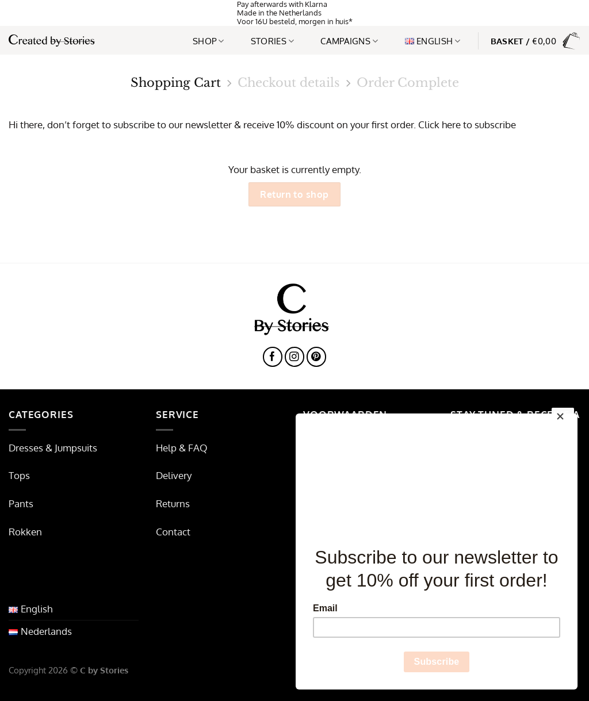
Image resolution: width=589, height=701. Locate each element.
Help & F (174, 448)
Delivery (174, 475)
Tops (19, 475)
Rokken (25, 532)
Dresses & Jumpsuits (53, 448)
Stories (272, 41)
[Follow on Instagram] (295, 357)
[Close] (563, 419)
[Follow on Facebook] (273, 357)
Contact (173, 532)
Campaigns (349, 41)
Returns (173, 503)
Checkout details (289, 83)
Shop (208, 41)
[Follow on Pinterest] (317, 357)
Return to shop (294, 194)
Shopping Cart (176, 83)
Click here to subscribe (467, 124)
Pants (21, 503)
